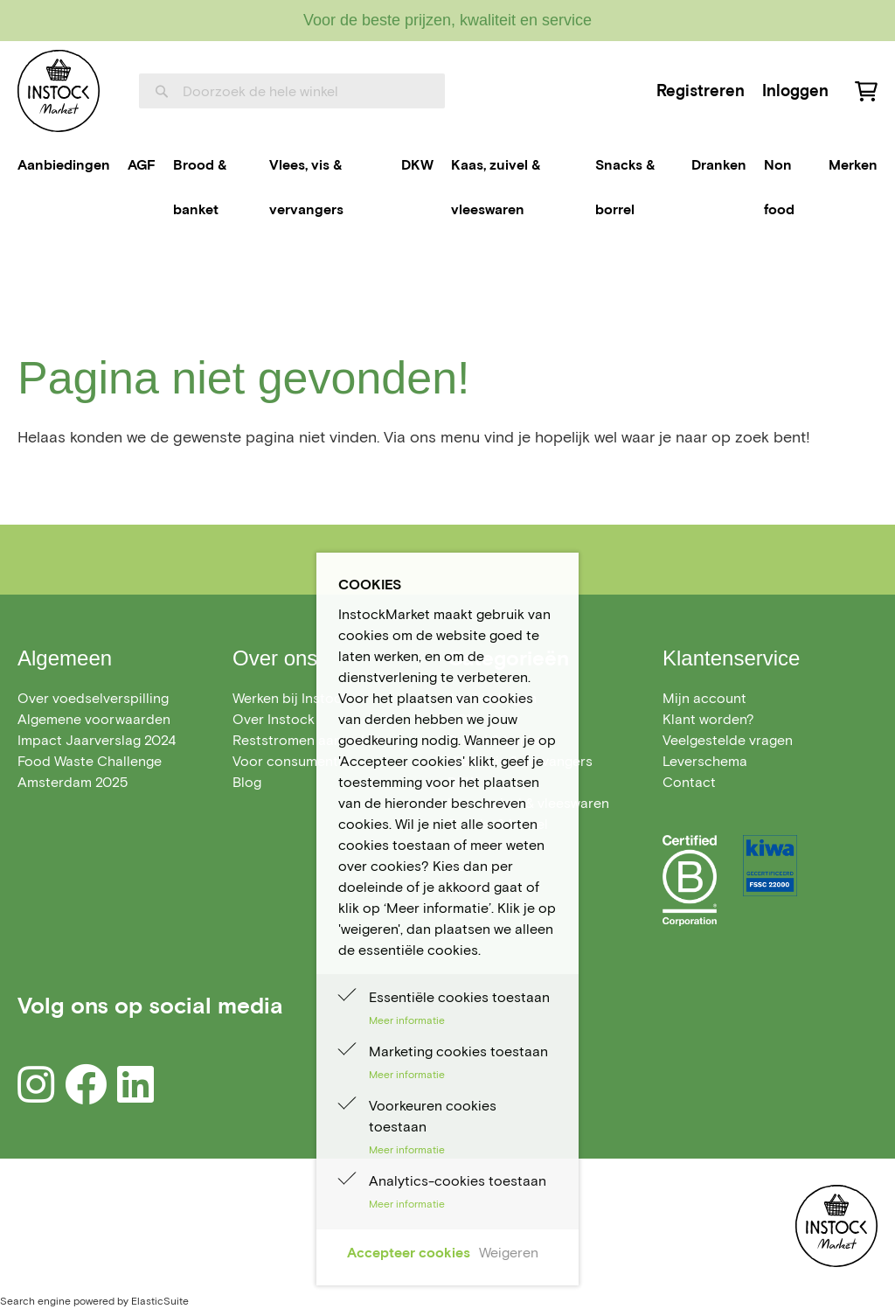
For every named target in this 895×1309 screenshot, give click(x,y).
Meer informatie (407, 1020)
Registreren (700, 90)
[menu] (447, 187)
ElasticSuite (160, 1300)
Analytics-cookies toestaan (457, 1181)
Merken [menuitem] (853, 165)
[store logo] (58, 91)
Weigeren (508, 1252)
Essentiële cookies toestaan (459, 997)
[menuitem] (63, 165)
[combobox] (292, 90)
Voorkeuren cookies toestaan (432, 1116)
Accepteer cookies (408, 1252)
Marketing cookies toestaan (458, 1051)
